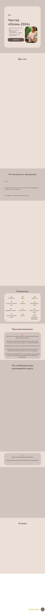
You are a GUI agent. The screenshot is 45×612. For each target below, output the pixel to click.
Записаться (16, 39)
